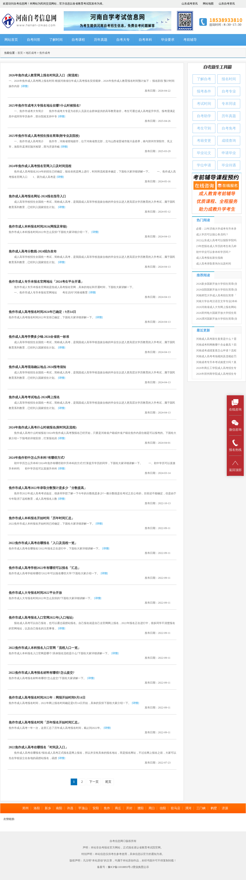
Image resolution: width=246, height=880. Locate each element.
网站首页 (11, 39)
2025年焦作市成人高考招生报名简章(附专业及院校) (44, 136)
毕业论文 (204, 153)
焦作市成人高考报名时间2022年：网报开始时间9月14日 (47, 697)
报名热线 (235, 445)
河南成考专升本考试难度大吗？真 (216, 362)
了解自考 (204, 79)
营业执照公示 (141, 867)
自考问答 (33, 39)
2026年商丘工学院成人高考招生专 (216, 368)
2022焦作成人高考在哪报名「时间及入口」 (38, 747)
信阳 (163, 808)
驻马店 (175, 808)
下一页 (94, 781)
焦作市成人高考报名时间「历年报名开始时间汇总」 (45, 722)
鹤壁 (214, 808)
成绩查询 (229, 140)
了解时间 (56, 39)
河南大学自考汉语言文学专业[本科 (216, 301)
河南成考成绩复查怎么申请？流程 (216, 350)
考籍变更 (204, 140)
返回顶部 (235, 465)
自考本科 (145, 39)
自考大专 (123, 39)
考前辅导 (190, 39)
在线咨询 (235, 405)
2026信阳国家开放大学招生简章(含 (216, 289)
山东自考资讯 (227, 3)
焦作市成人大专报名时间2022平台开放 (35, 592)
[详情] (24, 86)
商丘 (118, 808)
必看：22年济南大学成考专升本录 (216, 228)
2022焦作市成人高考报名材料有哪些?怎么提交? (41, 672)
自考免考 (229, 128)
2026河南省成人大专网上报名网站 (216, 307)
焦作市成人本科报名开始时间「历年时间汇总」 (41, 518)
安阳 (96, 808)
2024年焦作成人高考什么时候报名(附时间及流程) (42, 427)
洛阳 (37, 808)
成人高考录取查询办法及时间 (213, 263)
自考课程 (78, 39)
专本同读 (229, 103)
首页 (20, 52)
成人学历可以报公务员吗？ (212, 234)
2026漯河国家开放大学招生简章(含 (216, 318)
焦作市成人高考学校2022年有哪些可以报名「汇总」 (45, 568)
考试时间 (204, 103)
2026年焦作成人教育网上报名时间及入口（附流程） (45, 75)
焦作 (107, 808)
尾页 (108, 781)
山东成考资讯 (190, 3)
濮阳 (140, 808)
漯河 (188, 808)
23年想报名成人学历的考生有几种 (216, 246)
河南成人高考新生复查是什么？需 (216, 338)
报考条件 (204, 91)
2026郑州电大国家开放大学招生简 (216, 312)
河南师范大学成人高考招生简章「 (216, 295)
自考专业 (229, 91)
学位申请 (204, 165)
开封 (129, 808)
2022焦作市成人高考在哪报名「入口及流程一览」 (43, 543)
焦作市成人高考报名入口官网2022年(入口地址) (41, 617)
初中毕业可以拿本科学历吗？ (213, 252)
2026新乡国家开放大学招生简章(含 (216, 283)
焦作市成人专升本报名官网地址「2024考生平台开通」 (46, 281)
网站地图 (208, 3)
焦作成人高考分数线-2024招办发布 (33, 251)
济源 (225, 808)
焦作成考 (44, 52)
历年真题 (100, 39)
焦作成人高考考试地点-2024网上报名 (34, 397)
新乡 (48, 808)
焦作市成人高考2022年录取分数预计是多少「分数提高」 (48, 488)
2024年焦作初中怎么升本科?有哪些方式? (37, 457)
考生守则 (204, 128)
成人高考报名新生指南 (209, 257)
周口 (151, 808)
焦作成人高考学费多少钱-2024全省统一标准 (39, 336)
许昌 (70, 808)
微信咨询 (235, 425)
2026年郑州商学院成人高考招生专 (216, 373)
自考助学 (204, 116)
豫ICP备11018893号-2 (120, 867)
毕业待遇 (229, 165)
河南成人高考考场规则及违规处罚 (216, 356)
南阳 (59, 808)
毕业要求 (167, 39)
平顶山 (83, 808)
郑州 (25, 808)
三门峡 (201, 808)
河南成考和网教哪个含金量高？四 (216, 344)
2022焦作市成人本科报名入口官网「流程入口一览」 (45, 648)
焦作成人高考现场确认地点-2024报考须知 (37, 367)
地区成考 (31, 52)
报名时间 (229, 79)
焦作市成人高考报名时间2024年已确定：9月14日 (42, 312)
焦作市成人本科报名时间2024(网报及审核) (38, 226)
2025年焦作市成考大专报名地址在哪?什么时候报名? (45, 105)
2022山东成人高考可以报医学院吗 (216, 240)
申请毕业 (229, 153)
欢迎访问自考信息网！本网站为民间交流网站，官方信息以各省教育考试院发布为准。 (54, 3)
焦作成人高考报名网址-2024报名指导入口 (37, 196)
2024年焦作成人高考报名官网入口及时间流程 (40, 166)
